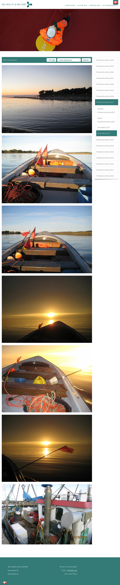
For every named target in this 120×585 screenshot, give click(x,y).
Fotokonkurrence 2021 (105, 78)
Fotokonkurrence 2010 (105, 176)
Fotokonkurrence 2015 (105, 145)
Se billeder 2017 (103, 127)
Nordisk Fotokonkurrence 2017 (106, 110)
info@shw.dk (72, 570)
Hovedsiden (70, 5)
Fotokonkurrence (110, 5)
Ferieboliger (94, 5)
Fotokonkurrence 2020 (105, 84)
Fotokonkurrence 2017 (105, 102)
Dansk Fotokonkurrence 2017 (106, 120)
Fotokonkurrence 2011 (105, 170)
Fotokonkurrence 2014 (105, 152)
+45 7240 (69, 567)
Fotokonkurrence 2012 (105, 164)
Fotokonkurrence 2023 (105, 66)
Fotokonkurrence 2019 (105, 90)
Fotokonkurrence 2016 (105, 140)
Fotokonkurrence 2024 (105, 60)
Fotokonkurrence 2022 (105, 72)
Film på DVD (82, 5)
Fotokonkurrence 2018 (105, 96)
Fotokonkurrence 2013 (105, 158)
